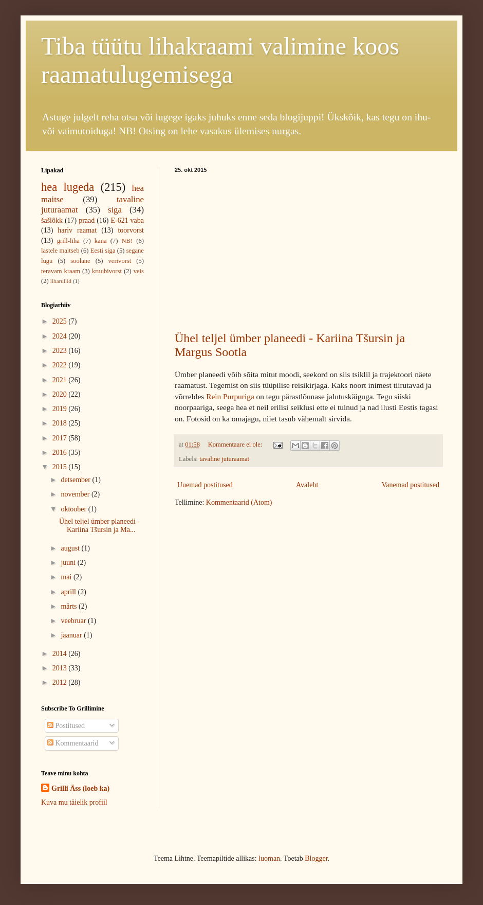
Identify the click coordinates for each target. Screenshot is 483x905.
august (71, 548)
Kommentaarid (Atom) (239, 502)
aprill (69, 592)
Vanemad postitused (410, 485)
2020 (60, 394)
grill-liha (68, 240)
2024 (60, 336)
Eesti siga (103, 250)
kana (101, 240)
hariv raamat (77, 230)
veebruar (74, 621)
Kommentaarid (72, 743)
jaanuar (72, 635)
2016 (60, 452)
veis (139, 271)
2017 (60, 438)
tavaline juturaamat (224, 459)
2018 (60, 423)
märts (70, 606)
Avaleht (307, 485)
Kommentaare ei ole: (236, 444)
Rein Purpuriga (230, 396)
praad (87, 220)
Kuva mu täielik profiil (74, 802)
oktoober (74, 509)
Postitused (66, 726)
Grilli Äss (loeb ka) (80, 788)
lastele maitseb (60, 250)
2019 (60, 409)
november (76, 494)
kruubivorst (107, 271)
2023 (60, 350)
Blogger (316, 858)
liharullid (60, 281)
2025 (60, 321)
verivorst (120, 260)
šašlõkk (52, 220)
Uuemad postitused (205, 485)
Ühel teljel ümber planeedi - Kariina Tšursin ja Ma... (99, 526)
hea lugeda (67, 187)
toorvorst (131, 230)
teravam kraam (60, 271)
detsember (76, 480)
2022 (60, 365)
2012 (60, 682)
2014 (60, 654)
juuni (69, 562)
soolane (80, 260)
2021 (60, 380)
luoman (269, 858)
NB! (127, 240)
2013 (60, 668)
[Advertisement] (308, 250)
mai (67, 577)
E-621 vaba (127, 220)
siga (115, 210)
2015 (60, 467)
